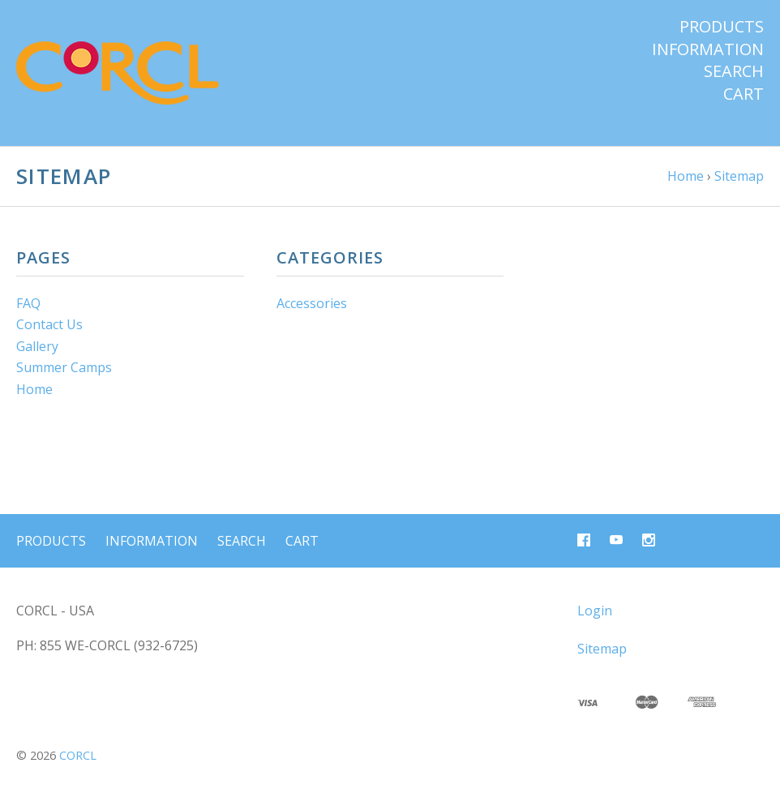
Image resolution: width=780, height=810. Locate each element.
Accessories (311, 303)
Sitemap (602, 649)
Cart (743, 94)
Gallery (37, 346)
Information (708, 49)
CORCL (77, 755)
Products (721, 26)
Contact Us (49, 324)
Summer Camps (64, 367)
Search (734, 71)
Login (594, 610)
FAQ (28, 303)
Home (34, 389)
